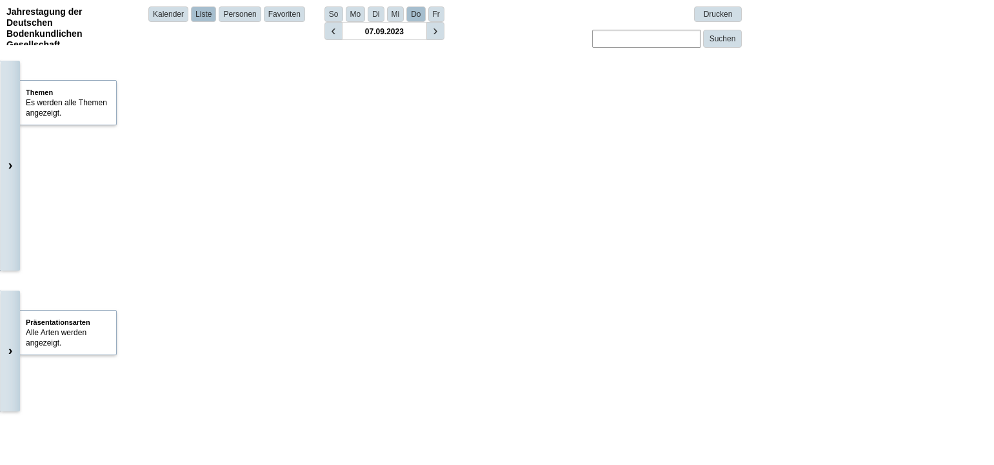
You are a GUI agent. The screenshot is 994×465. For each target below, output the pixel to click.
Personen (239, 14)
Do (416, 14)
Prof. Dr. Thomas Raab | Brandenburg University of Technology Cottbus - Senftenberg (353, 351)
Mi (396, 14)
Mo (355, 14)
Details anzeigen (239, 292)
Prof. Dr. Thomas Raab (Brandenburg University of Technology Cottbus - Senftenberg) (363, 147)
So (334, 14)
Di (375, 14)
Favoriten (284, 14)
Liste (203, 14)
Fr (436, 14)
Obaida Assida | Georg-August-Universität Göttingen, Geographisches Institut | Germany (358, 274)
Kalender (168, 14)
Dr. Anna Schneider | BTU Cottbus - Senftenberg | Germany (308, 439)
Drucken (718, 14)
